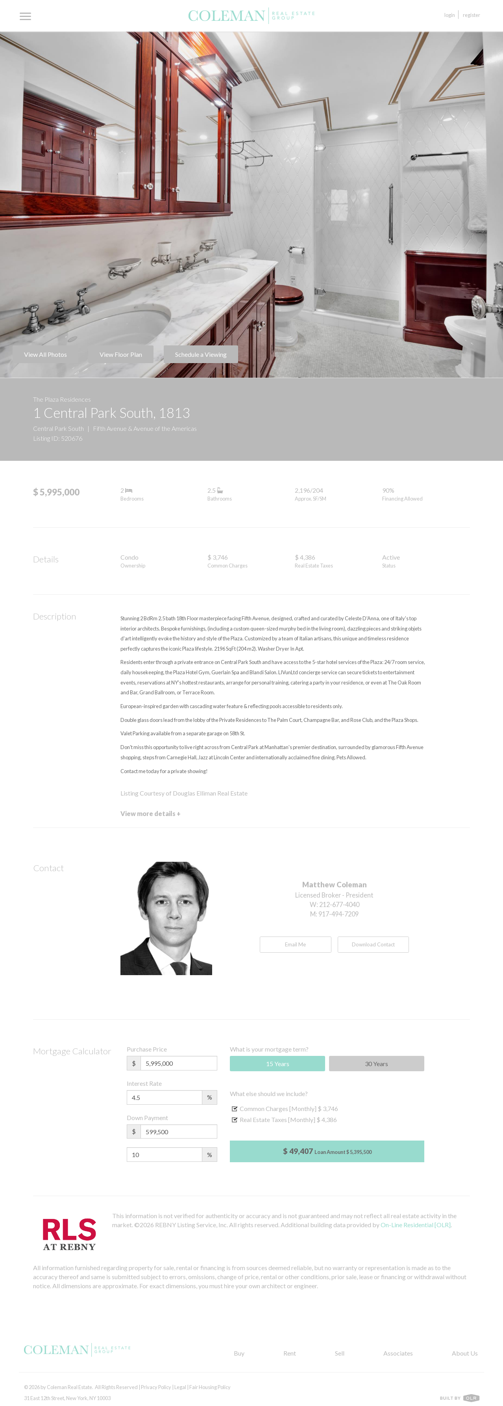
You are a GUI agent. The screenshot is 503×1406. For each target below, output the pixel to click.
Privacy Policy (156, 1387)
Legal (180, 1387)
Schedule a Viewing (201, 354)
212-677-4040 (339, 904)
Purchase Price (147, 1049)
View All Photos (45, 354)
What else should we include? (269, 1093)
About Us (465, 1353)
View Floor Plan (121, 354)
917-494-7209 (338, 914)
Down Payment (147, 1117)
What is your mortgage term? (269, 1049)
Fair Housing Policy (210, 1387)
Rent (289, 1353)
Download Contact (373, 944)
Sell (339, 1353)
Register (471, 15)
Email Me (295, 944)
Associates (398, 1353)
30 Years (376, 1063)
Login (449, 15)
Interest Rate (144, 1083)
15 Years (277, 1063)
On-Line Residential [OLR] (416, 1224)
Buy (239, 1353)
